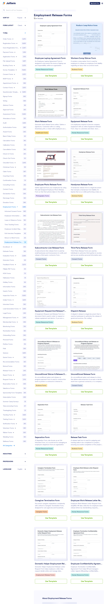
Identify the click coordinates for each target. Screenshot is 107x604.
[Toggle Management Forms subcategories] (18, 318)
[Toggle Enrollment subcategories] (12, 247)
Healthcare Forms (42, 133)
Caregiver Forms (41, 512)
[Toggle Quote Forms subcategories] (13, 357)
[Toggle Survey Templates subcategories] (16, 70)
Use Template (51, 76)
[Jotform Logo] (9, 3)
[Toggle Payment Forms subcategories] (15, 52)
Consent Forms (41, 259)
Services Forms (77, 196)
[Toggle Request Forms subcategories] (14, 379)
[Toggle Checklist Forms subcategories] (15, 163)
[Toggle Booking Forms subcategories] (14, 65)
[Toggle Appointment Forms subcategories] (18, 83)
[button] (14, 18)
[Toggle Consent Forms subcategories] (14, 74)
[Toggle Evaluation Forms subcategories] (16, 256)
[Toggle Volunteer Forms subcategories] (15, 428)
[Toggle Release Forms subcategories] (14, 371)
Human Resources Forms (44, 69)
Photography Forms (42, 196)
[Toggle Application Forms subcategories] (16, 57)
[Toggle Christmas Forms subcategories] (15, 167)
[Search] (4, 10)
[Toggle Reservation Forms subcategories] (17, 384)
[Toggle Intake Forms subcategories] (13, 300)
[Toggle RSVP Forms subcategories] (12, 79)
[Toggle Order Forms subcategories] (13, 39)
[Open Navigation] (102, 3)
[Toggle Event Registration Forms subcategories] (21, 48)
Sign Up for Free (95, 3)
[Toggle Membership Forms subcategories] (17, 322)
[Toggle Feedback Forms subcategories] (15, 264)
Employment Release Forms (53, 15)
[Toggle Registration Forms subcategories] (17, 43)
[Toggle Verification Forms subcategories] (16, 424)
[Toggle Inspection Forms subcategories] (16, 295)
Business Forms (77, 69)
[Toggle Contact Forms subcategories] (14, 87)
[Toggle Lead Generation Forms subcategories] (20, 309)
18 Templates (39, 18)
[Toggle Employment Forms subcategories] (17, 207)
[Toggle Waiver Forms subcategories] (13, 432)
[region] (14, 243)
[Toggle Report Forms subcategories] (13, 375)
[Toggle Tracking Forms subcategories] (14, 415)
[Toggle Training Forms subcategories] (14, 419)
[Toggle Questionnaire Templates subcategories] (20, 92)
